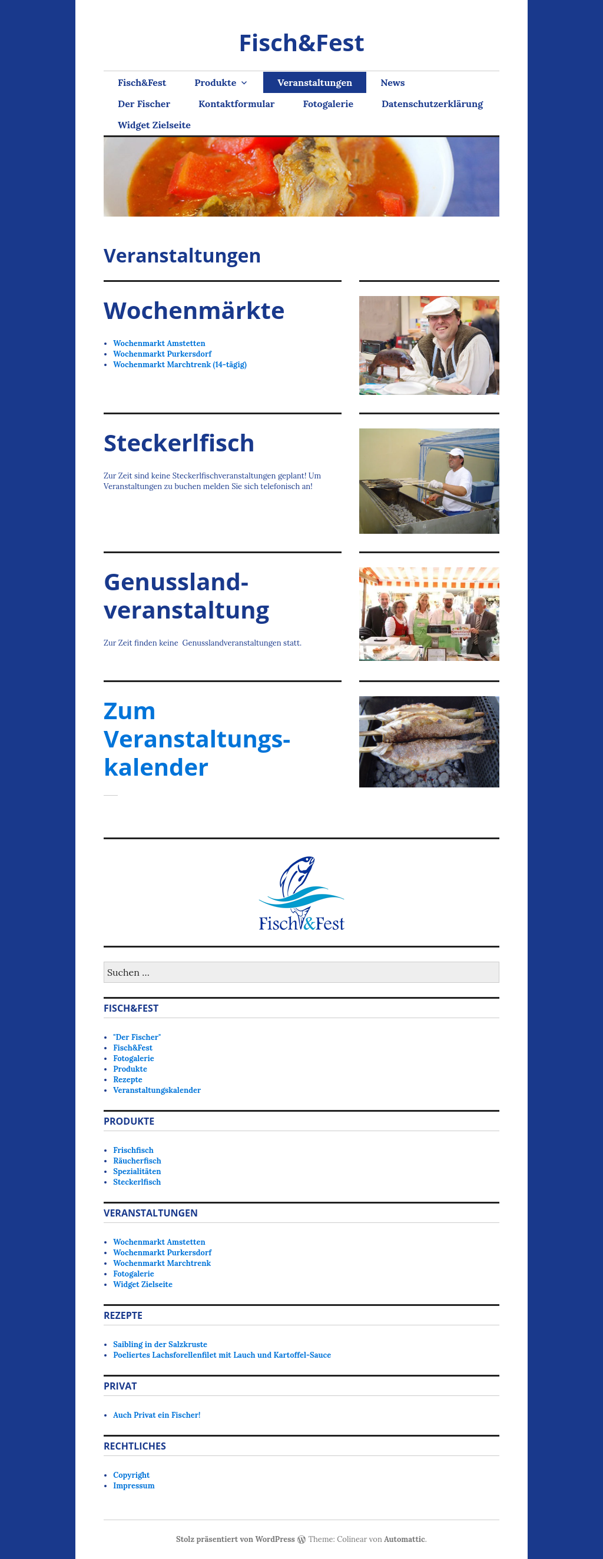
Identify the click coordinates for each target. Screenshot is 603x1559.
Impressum (133, 1486)
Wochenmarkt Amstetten (159, 343)
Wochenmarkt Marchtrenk (162, 1263)
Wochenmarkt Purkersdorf (162, 354)
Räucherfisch (137, 1161)
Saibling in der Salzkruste (160, 1344)
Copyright (131, 1475)
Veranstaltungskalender (157, 1090)
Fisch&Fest (301, 42)
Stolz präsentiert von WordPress (235, 1539)
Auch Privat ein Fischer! (156, 1415)
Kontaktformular (236, 103)
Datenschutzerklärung (432, 103)
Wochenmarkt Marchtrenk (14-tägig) (180, 365)
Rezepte (128, 1080)
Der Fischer (144, 103)
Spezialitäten (137, 1171)
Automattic (404, 1539)
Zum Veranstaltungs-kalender (197, 738)
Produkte (215, 82)
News (392, 82)
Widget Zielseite (154, 125)
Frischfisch (133, 1150)
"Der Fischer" (137, 1037)
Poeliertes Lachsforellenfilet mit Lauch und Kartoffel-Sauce (222, 1355)
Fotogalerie (328, 103)
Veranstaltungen (314, 82)
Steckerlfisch (137, 1182)
